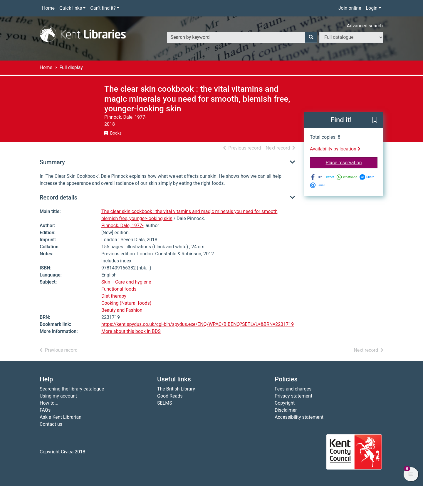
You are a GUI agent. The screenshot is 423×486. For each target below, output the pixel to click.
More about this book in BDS (131, 331)
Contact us (51, 424)
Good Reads (169, 396)
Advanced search (365, 26)
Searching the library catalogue (72, 389)
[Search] (311, 37)
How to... (49, 403)
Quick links (70, 8)
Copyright (285, 403)
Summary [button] (52, 162)
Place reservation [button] (352, 162)
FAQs (45, 410)
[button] (374, 120)
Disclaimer (286, 410)
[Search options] (351, 37)
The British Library (176, 389)
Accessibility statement (299, 417)
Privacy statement (293, 396)
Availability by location (335, 149)
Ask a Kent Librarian (60, 417)
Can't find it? (103, 8)
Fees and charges (293, 389)
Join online (349, 8)
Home (48, 8)
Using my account (58, 396)
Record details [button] (58, 197)
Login (371, 8)
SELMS (164, 403)
